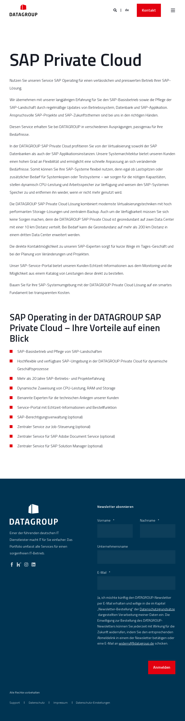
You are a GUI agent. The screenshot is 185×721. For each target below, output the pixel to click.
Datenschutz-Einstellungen (93, 702)
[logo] (34, 514)
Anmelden (161, 667)
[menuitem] (15, 702)
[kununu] (19, 563)
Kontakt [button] (149, 10)
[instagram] (26, 563)
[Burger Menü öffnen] (173, 10)
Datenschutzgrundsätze (157, 609)
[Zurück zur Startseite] (23, 10)
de (127, 9)
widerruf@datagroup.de (136, 643)
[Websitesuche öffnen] (115, 9)
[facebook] (12, 563)
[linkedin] (33, 563)
